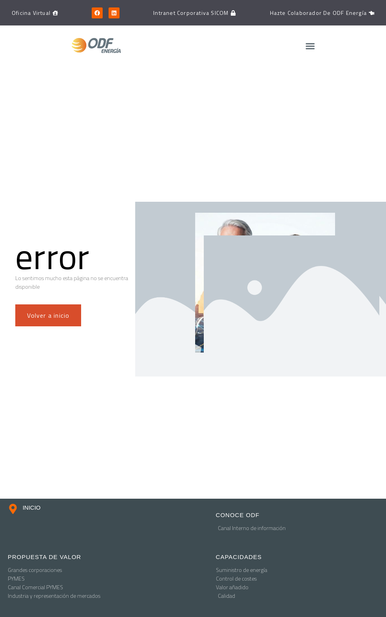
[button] (310, 46)
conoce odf (238, 515)
